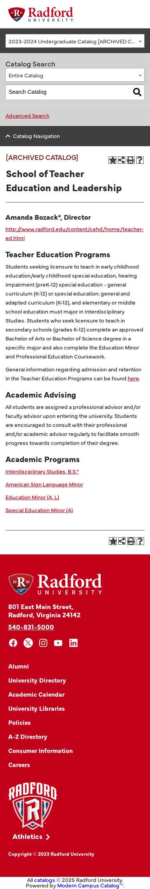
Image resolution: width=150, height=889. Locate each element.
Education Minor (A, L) (32, 497)
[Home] (40, 14)
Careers (19, 764)
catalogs (44, 880)
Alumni (18, 665)
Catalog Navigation (36, 136)
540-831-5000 (31, 626)
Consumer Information (40, 750)
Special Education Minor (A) (39, 510)
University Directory (37, 680)
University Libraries (36, 708)
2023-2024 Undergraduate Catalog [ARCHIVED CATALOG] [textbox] (76, 41)
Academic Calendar (36, 694)
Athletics (28, 836)
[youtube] (58, 643)
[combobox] (75, 41)
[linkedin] (73, 643)
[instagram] (43, 643)
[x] (28, 643)
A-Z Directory (27, 736)
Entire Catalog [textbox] (26, 75)
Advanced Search (27, 115)
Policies (19, 722)
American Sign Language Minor (44, 484)
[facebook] (13, 643)
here (133, 378)
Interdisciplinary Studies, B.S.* (42, 471)
